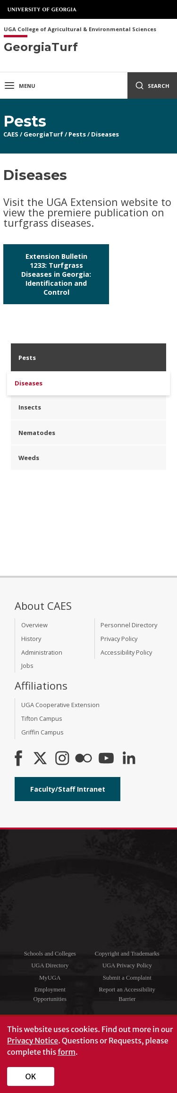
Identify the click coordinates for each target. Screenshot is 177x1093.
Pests (77, 134)
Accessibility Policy (126, 652)
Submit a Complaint (127, 977)
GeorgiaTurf (43, 134)
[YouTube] (106, 759)
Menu (19, 85)
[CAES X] (41, 759)
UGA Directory (49, 965)
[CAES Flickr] (83, 759)
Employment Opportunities (50, 994)
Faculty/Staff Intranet (67, 789)
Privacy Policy (119, 638)
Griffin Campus (42, 732)
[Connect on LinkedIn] (129, 759)
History (31, 638)
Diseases (105, 134)
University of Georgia (42, 9)
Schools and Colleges (50, 953)
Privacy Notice (32, 1040)
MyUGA (50, 977)
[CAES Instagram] (62, 759)
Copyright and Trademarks (127, 953)
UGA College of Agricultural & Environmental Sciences (80, 29)
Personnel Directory (129, 625)
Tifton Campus (41, 718)
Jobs (27, 665)
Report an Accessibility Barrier (127, 994)
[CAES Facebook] (18, 759)
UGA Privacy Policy (127, 965)
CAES (10, 134)
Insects (29, 407)
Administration (41, 652)
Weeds (28, 457)
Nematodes (36, 432)
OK (30, 1076)
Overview (34, 625)
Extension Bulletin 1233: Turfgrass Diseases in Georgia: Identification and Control (56, 274)
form (67, 1052)
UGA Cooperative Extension (60, 704)
